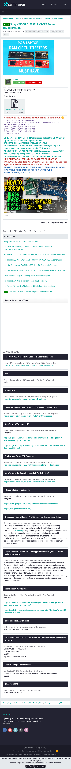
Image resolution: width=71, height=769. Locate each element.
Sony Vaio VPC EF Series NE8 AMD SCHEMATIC (23, 242)
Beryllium (28, 748)
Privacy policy (32, 751)
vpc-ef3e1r (59, 32)
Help (40, 751)
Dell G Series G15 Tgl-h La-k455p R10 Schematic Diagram (27, 276)
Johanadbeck (9, 397)
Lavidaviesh (8, 479)
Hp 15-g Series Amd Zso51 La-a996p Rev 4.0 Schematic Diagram (30, 265)
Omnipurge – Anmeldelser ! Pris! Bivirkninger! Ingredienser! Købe (33, 517)
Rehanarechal (9, 414)
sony (46, 32)
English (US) (40, 748)
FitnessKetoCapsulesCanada (17, 490)
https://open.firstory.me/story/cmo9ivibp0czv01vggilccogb (28, 416)
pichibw (6, 671)
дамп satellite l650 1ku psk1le (17, 621)
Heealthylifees (9, 363)
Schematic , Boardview (36, 523)
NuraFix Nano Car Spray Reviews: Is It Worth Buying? (27, 473)
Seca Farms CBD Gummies (16, 589)
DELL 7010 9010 (11, 684)
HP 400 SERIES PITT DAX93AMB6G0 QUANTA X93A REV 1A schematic (33, 260)
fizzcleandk (8, 523)
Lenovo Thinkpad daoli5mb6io (18, 665)
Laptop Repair (49, 751)
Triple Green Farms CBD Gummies (19, 456)
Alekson (7, 627)
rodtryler (7, 560)
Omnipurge (19, 531)
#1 (66, 216)
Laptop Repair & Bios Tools (40, 363)
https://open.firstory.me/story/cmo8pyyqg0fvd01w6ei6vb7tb (29, 365)
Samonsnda (8, 595)
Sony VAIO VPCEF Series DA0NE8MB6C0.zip (22, 110)
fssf (6, 374)
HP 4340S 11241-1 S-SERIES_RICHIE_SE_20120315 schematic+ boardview (34, 255)
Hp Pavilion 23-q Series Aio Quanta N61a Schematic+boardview (30, 286)
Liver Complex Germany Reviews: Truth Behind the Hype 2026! (31, 407)
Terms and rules (19, 751)
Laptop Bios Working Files (37, 380)
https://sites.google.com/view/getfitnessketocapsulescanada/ (31, 504)
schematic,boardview (24, 754)
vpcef (6, 34)
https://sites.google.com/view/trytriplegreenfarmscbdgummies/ (31, 465)
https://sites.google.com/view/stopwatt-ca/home (25, 399)
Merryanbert (8, 496)
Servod (6, 690)
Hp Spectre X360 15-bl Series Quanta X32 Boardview (25, 281)
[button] (3, 12)
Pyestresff (7, 380)
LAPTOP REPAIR (8, 754)
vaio (52, 32)
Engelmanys (8, 430)
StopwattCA (10, 390)
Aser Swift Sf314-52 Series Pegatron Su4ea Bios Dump (31, 291)
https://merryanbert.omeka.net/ (17, 509)
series (40, 32)
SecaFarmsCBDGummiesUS (17, 424)
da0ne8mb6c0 (31, 32)
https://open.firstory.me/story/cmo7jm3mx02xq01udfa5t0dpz (29, 482)
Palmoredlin (8, 462)
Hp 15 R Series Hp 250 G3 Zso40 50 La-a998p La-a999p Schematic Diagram (34, 270)
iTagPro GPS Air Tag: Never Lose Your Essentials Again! (29, 357)
